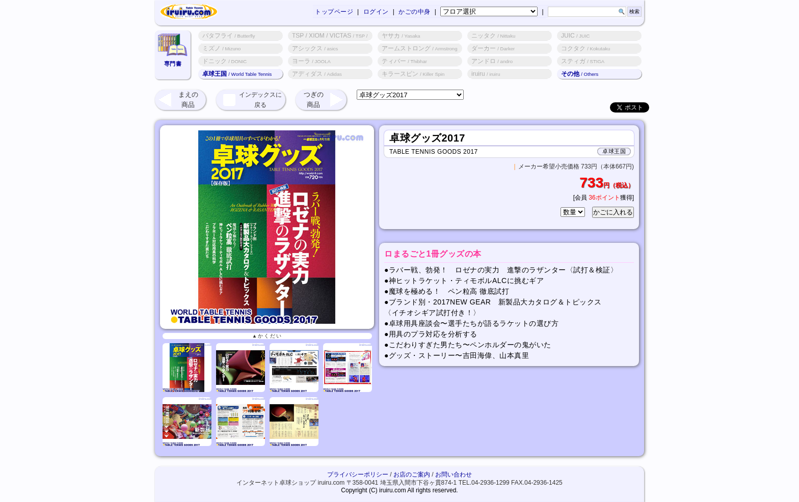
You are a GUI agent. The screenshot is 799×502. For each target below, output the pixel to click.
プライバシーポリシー (357, 474)
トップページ (334, 11)
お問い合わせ (453, 474)
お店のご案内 (411, 474)
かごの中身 (414, 11)
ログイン (376, 11)
